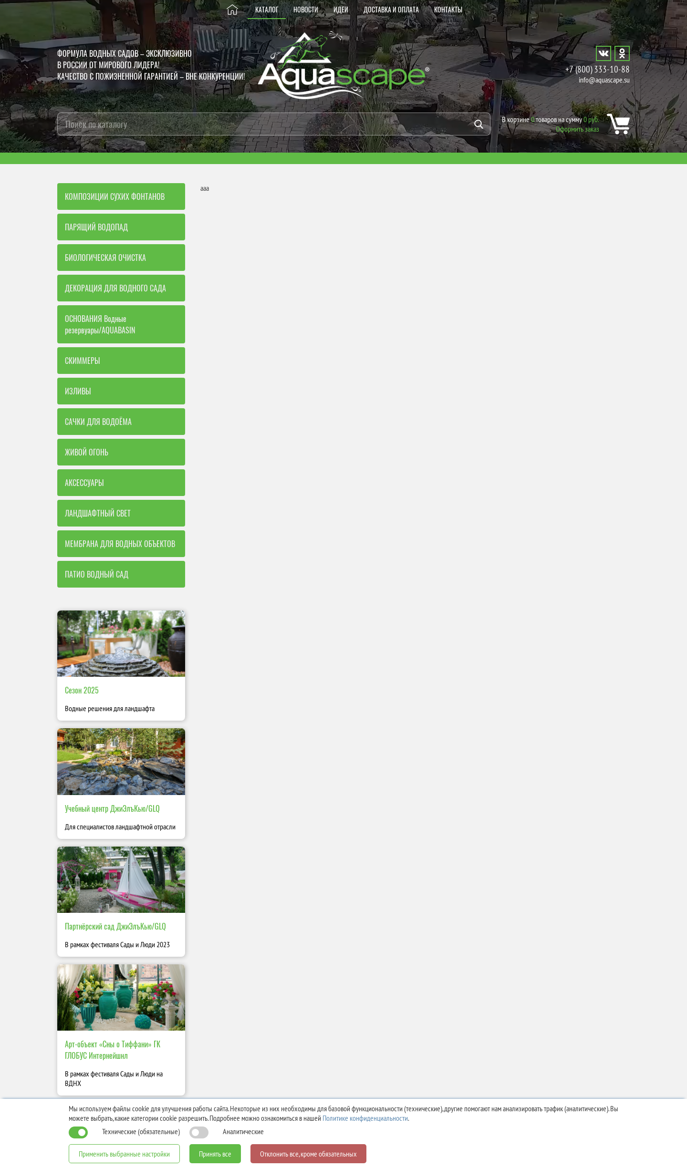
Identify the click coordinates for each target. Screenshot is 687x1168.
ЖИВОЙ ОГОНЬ (86, 452)
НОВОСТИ (305, 9)
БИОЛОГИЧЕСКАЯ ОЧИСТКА (105, 257)
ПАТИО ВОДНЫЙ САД (96, 574)
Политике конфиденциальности (365, 1118)
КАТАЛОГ (266, 9)
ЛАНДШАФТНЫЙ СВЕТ (98, 513)
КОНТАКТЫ (448, 9)
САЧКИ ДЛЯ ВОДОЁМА (98, 421)
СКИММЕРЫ (82, 360)
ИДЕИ (340, 9)
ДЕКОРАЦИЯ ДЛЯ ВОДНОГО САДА (115, 288)
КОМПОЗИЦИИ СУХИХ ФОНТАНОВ (115, 196)
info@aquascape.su (604, 79)
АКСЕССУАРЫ (84, 482)
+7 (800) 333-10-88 (597, 69)
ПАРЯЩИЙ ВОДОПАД (96, 227)
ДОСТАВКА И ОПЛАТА (391, 9)
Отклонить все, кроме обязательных (308, 1153)
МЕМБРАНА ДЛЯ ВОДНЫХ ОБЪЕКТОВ (120, 543)
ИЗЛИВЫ (78, 391)
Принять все (215, 1153)
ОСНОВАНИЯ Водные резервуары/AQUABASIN (100, 324)
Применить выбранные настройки (124, 1153)
